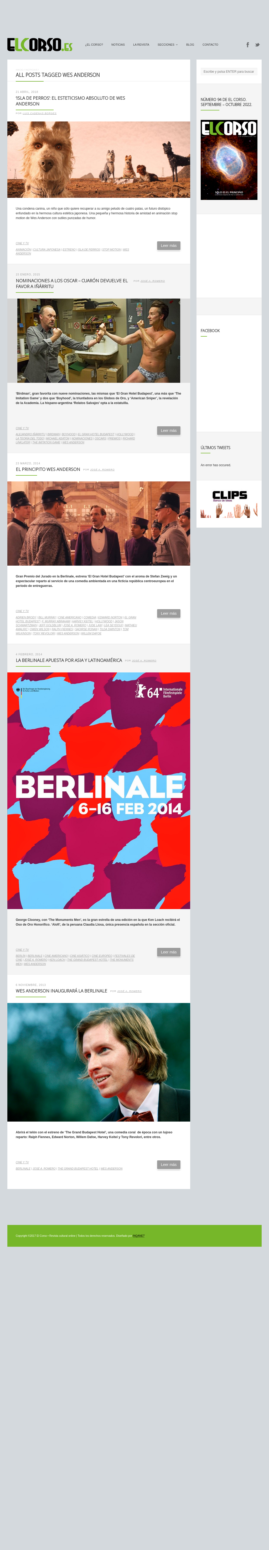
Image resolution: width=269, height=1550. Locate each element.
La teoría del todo (30, 438)
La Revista (141, 44)
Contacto (210, 44)
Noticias (118, 44)
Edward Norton (110, 617)
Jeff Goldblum (50, 625)
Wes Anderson (73, 442)
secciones (166, 44)
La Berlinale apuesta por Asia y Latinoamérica (69, 660)
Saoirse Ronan (86, 629)
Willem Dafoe (91, 633)
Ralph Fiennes (62, 629)
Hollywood (124, 434)
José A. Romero (153, 281)
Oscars (100, 438)
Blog (190, 44)
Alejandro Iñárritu (30, 434)
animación (23, 249)
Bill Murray (47, 617)
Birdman (53, 434)
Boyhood (69, 434)
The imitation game (46, 442)
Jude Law (95, 625)
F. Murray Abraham (56, 621)
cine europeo (102, 955)
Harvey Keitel (82, 621)
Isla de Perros (89, 249)
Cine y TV (22, 243)
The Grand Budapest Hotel (87, 959)
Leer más (169, 245)
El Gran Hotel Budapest (96, 434)
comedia (90, 617)
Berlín (20, 955)
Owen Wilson (40, 629)
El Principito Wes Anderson (48, 469)
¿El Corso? (94, 44)
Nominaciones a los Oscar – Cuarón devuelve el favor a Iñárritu (72, 284)
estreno (69, 249)
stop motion (111, 249)
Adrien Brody (26, 617)
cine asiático (79, 955)
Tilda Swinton (110, 629)
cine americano (69, 617)
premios (114, 438)
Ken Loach (57, 959)
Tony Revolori (44, 633)
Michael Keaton (57, 438)
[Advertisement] (134, 16)
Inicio (19, 69)
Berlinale (35, 955)
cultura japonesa (46, 249)
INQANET (138, 1235)
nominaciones (82, 438)
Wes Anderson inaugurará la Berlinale (61, 991)
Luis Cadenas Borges (40, 113)
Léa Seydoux (113, 625)
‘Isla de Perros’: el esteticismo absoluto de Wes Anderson (70, 101)
